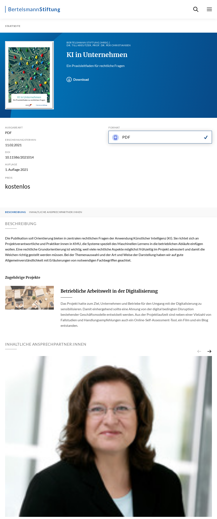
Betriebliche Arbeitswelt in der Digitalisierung (109, 291)
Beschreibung (15, 212)
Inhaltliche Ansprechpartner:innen (55, 212)
